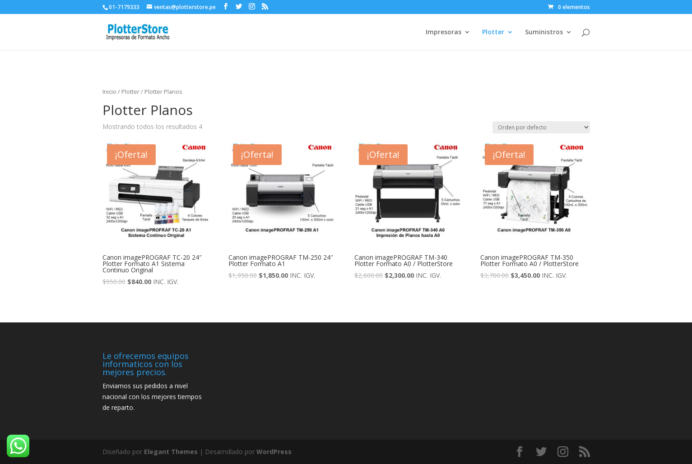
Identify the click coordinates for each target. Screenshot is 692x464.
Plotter (493, 32)
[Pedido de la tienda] (541, 127)
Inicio (109, 91)
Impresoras (443, 32)
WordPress (274, 451)
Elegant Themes (171, 451)
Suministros (544, 32)
